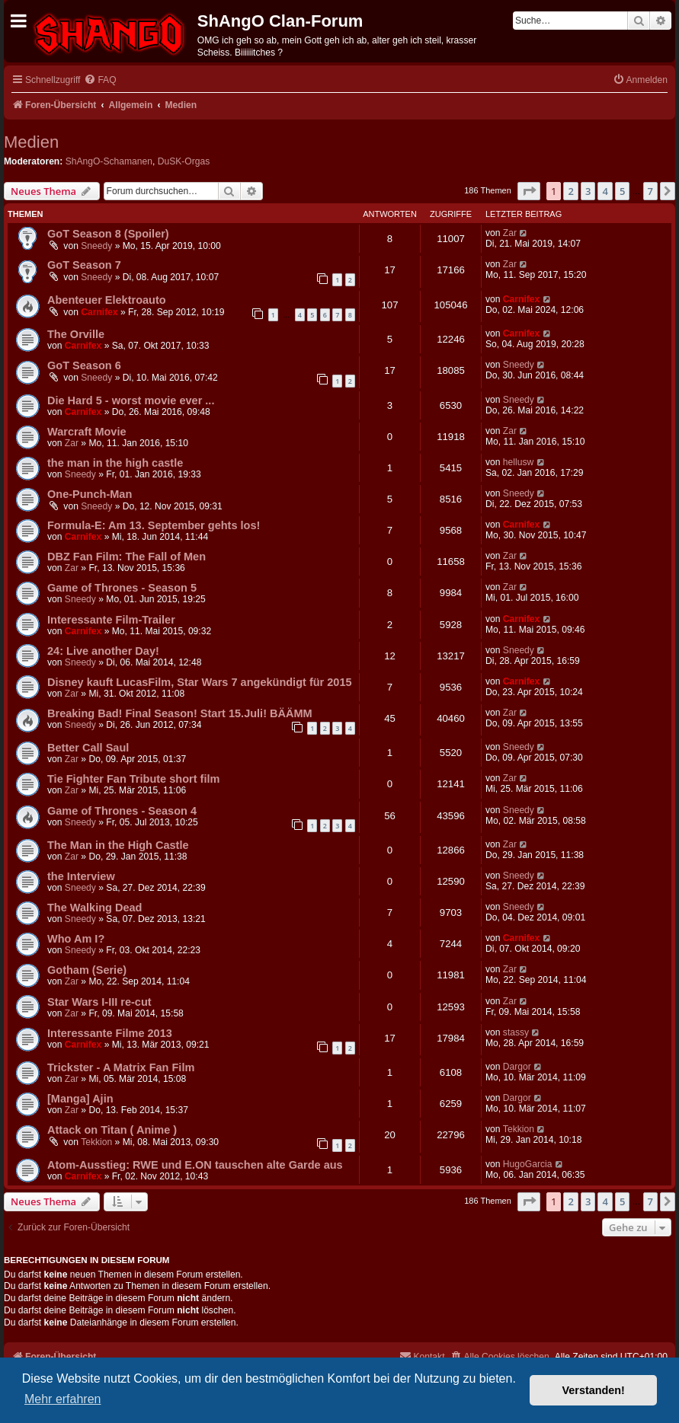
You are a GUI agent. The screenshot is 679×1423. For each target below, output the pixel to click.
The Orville (75, 334)
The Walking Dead (94, 907)
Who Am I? (75, 939)
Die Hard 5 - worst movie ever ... (130, 400)
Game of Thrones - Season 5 (122, 588)
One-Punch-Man (89, 494)
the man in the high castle (115, 463)
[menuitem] (100, 80)
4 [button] (604, 191)
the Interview (81, 876)
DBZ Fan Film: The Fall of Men (126, 556)
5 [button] (622, 191)
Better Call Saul (88, 748)
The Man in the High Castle (118, 845)
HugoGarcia (527, 1164)
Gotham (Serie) (87, 970)
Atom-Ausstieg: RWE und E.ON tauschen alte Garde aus (195, 1165)
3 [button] (588, 191)
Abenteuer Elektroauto (106, 300)
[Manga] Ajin (80, 1099)
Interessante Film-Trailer (111, 620)
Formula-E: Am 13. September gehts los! (153, 525)
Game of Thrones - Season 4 (122, 811)
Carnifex (99, 312)
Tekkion (96, 1142)
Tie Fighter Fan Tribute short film (133, 779)
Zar (510, 233)
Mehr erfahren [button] (62, 1399)
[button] (528, 191)
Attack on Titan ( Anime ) (112, 1130)
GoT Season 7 (84, 265)
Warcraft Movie (87, 432)
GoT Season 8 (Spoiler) (108, 234)
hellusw (518, 462)
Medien (31, 142)
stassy (516, 1032)
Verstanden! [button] (593, 1390)
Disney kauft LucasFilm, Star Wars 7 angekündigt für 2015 (199, 682)
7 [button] (650, 191)
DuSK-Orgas (184, 161)
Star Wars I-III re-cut (99, 1002)
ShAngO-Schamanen (109, 161)
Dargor (517, 1066)
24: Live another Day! (103, 651)
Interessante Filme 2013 (109, 1033)
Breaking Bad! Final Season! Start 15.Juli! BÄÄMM (179, 713)
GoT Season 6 (84, 365)
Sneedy (96, 246)
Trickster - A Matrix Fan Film (120, 1067)
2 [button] (570, 191)
